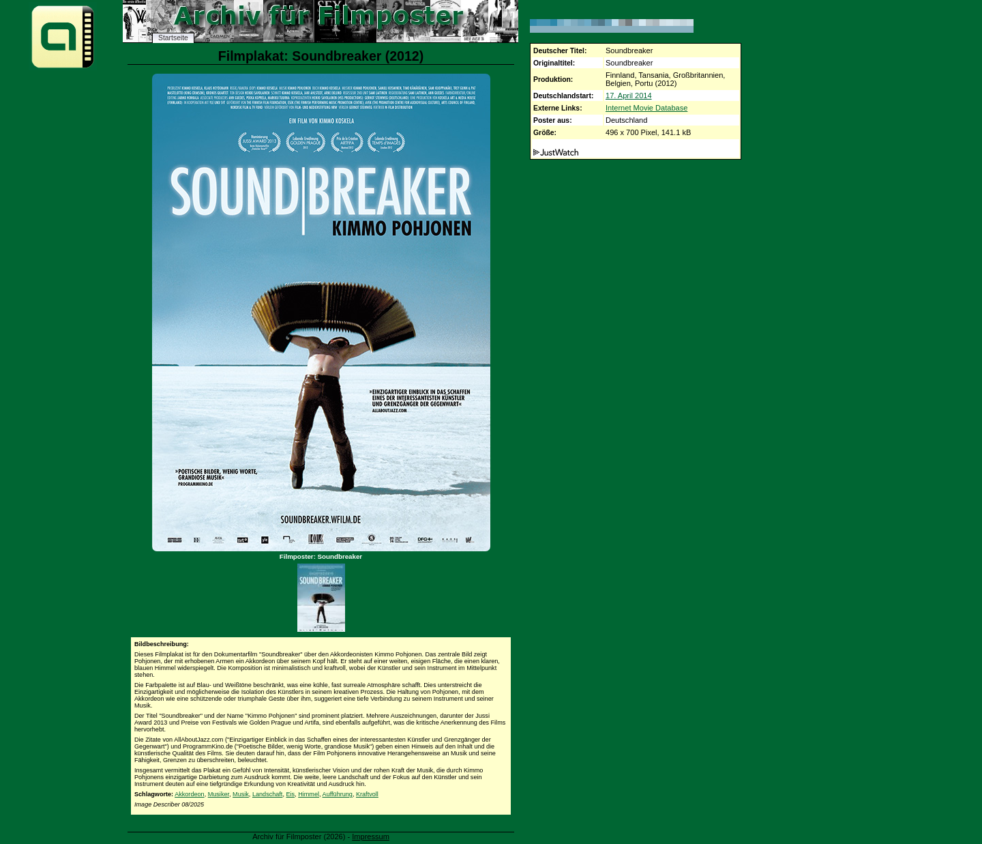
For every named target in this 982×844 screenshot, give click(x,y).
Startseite (173, 38)
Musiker (218, 794)
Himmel (308, 794)
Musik (241, 794)
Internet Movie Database (646, 108)
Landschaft (267, 794)
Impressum (370, 836)
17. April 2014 (629, 95)
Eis (290, 794)
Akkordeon (189, 794)
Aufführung (338, 794)
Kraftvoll (367, 794)
